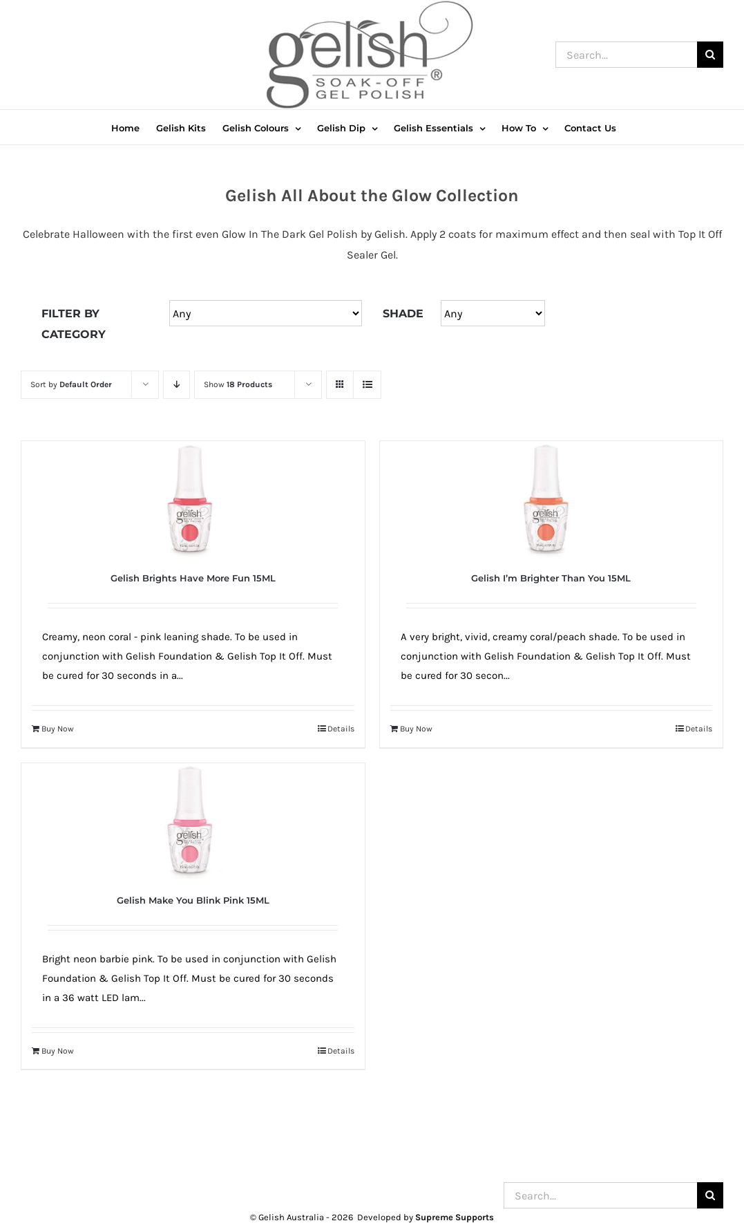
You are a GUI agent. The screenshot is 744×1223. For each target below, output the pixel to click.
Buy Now (57, 729)
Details (340, 729)
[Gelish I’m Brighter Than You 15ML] (551, 500)
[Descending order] (176, 385)
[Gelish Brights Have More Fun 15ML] (193, 500)
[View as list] (367, 384)
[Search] (710, 54)
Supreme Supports (454, 1217)
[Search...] (626, 54)
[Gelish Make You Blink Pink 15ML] (193, 822)
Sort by (71, 384)
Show (238, 384)
